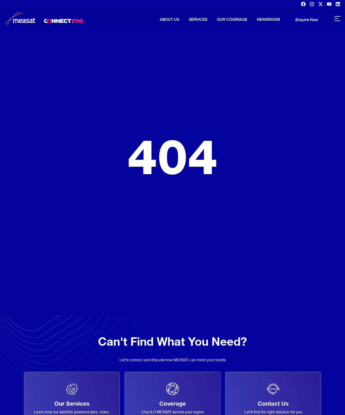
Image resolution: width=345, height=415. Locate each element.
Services (198, 19)
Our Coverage (232, 19)
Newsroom (268, 19)
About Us (169, 19)
